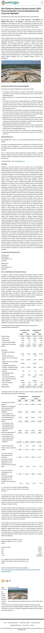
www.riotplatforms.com (19, 161)
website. (36, 27)
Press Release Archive (13, 622)
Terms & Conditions (35, 622)
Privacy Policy (25, 625)
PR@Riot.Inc (4, 269)
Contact (32, 625)
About (5, 622)
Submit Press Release (25, 622)
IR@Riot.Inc (4, 260)
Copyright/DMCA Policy (15, 625)
